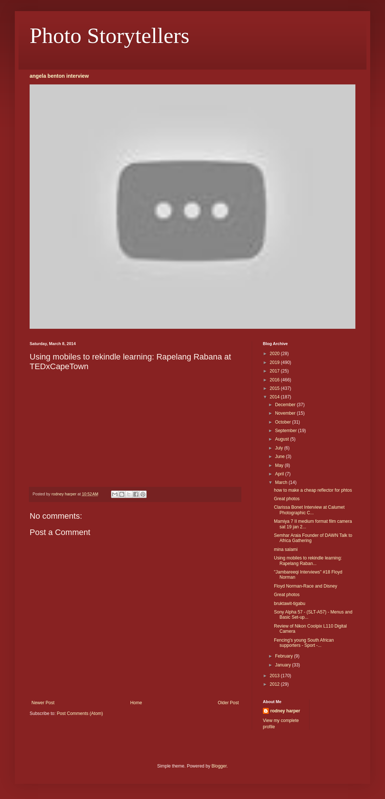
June (280, 456)
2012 (275, 684)
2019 (275, 362)
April (280, 474)
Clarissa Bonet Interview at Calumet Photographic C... (309, 510)
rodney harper (285, 710)
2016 (275, 379)
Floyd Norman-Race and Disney (305, 586)
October (283, 422)
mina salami (286, 549)
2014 (275, 397)
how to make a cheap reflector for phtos (313, 490)
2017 (275, 371)
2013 (275, 675)
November (286, 413)
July (279, 448)
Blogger (219, 766)
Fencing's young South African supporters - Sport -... (304, 643)
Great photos (286, 498)
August (282, 439)
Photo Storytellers (110, 35)
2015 (275, 388)
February (284, 656)
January (283, 665)
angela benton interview (59, 76)
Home (136, 702)
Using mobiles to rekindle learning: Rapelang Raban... (308, 560)
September (286, 430)
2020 (275, 353)
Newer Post (42, 702)
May (280, 465)
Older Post (228, 702)
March (282, 482)
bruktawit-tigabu (289, 603)
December (286, 404)
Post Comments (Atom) (80, 713)
